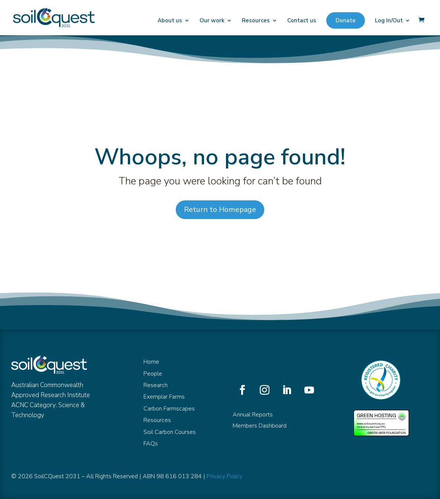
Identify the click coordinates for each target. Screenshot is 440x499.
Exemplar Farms (164, 397)
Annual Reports (253, 415)
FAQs (150, 444)
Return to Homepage (220, 210)
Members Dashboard (260, 426)
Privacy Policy (224, 476)
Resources (256, 21)
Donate (346, 20)
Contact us (301, 21)
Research (155, 385)
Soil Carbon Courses (169, 432)
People (152, 374)
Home (151, 362)
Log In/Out (389, 21)
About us (170, 21)
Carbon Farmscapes (169, 409)
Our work (212, 21)
